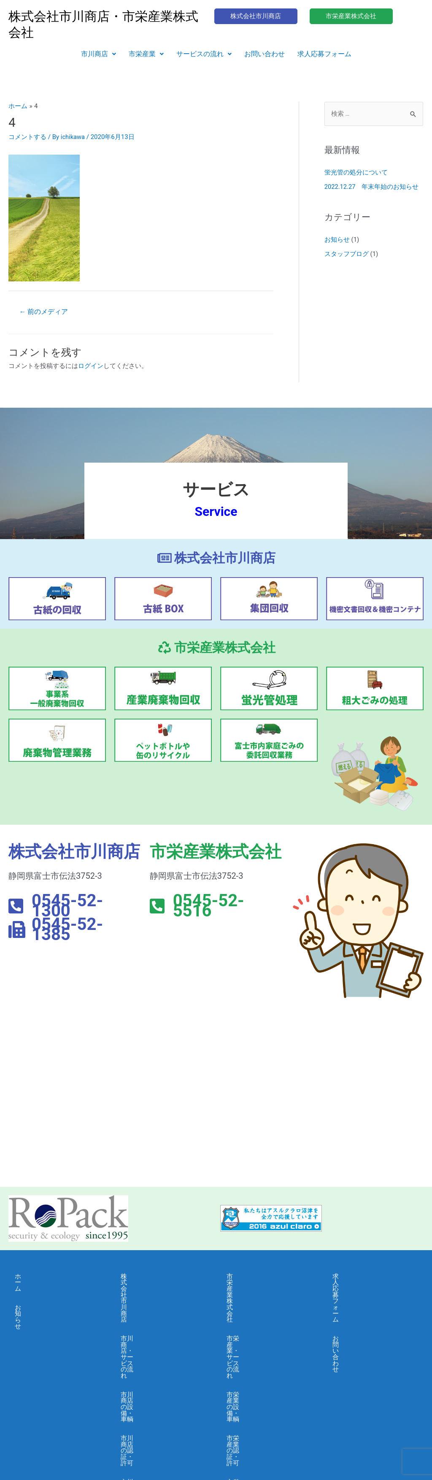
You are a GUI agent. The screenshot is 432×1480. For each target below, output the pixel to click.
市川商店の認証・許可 (152, 1333)
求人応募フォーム (324, 54)
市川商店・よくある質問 (155, 1371)
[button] (98, 54)
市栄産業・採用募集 (255, 1390)
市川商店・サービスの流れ (159, 1295)
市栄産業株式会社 (252, 1276)
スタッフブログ (346, 254)
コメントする (27, 137)
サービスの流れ (204, 54)
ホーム (24, 1276)
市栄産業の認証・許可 (258, 1333)
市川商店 (98, 54)
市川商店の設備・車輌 (152, 1314)
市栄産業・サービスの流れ (264, 1295)
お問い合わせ (264, 54)
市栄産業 (146, 54)
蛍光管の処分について (356, 173)
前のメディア (43, 312)
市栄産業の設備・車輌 (258, 1314)
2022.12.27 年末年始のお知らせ (371, 187)
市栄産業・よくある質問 (261, 1371)
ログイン (90, 366)
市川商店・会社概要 (149, 1352)
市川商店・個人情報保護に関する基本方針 (162, 1394)
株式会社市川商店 (146, 1276)
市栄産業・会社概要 (255, 1352)
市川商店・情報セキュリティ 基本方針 (162, 1419)
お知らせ (337, 239)
